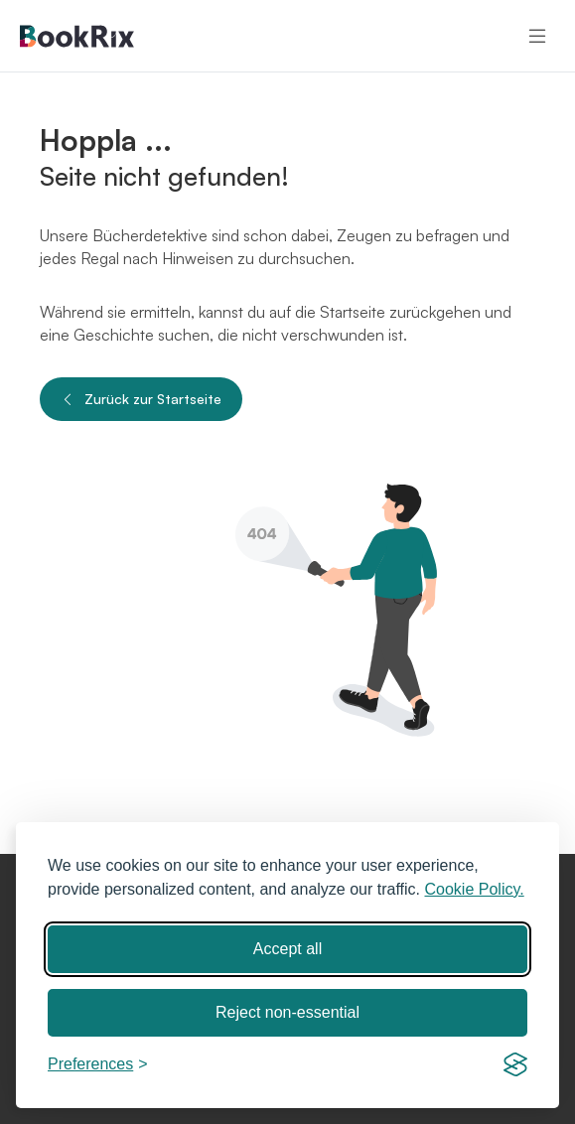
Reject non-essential (287, 1012)
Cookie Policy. (474, 889)
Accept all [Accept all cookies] (287, 948)
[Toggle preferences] (98, 1064)
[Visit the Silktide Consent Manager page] (515, 1064)
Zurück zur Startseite (141, 399)
